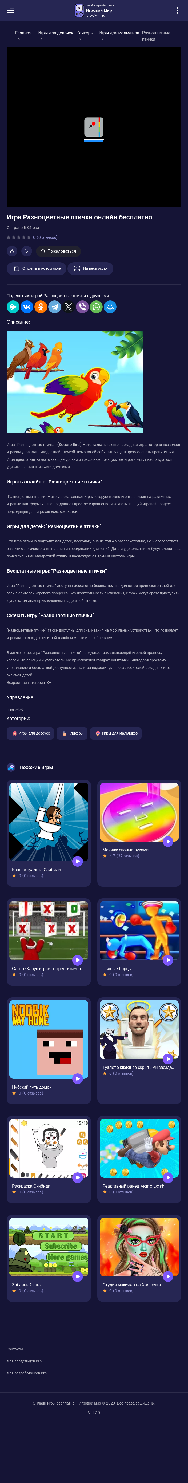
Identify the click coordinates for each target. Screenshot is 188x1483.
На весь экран (90, 268)
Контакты (15, 1349)
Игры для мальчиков (116, 733)
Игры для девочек (30, 733)
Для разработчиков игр (27, 1373)
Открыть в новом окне (36, 268)
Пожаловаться (58, 251)
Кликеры (72, 733)
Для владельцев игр (24, 1361)
